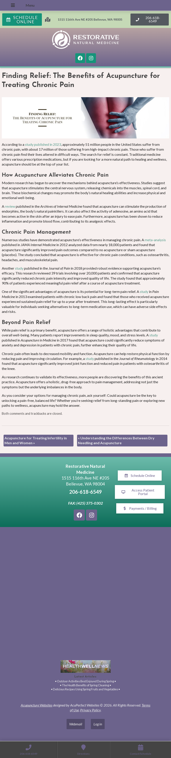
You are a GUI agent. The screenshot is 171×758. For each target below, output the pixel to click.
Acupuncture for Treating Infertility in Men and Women (35, 440)
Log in (98, 724)
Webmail (75, 724)
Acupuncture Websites (36, 705)
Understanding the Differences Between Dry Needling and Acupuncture (116, 440)
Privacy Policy (90, 710)
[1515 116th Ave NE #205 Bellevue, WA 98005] (31, 492)
